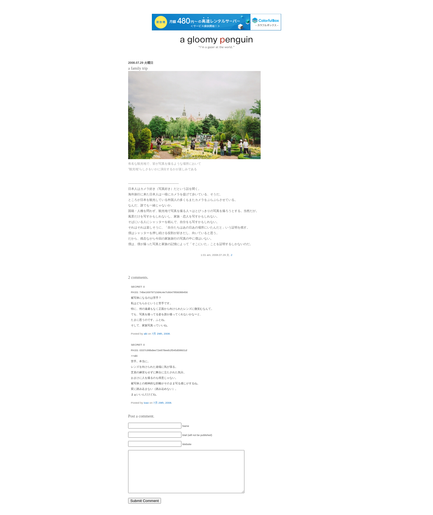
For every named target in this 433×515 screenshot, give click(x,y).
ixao (146, 402)
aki (145, 333)
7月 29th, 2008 (161, 333)
